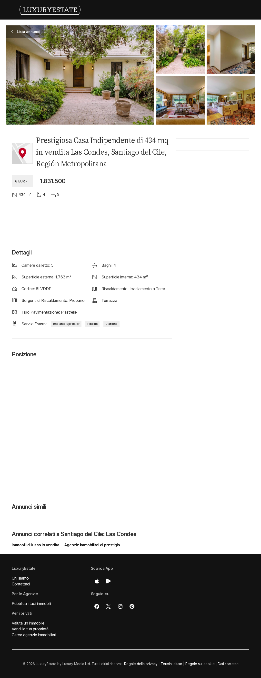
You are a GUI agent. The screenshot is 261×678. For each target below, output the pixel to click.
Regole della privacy (141, 664)
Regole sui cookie (200, 664)
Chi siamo (20, 578)
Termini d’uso (171, 664)
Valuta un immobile (28, 623)
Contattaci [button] (21, 584)
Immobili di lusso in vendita (36, 544)
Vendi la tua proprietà (30, 628)
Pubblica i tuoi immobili (31, 603)
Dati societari (228, 664)
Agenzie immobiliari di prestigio (92, 544)
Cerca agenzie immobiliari (34, 634)
